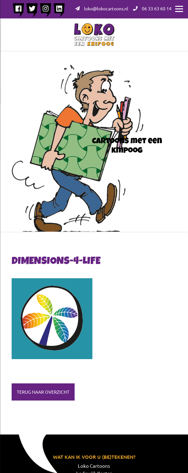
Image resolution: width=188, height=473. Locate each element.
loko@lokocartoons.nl (101, 8)
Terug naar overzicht (43, 392)
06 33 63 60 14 (152, 8)
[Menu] (179, 8)
